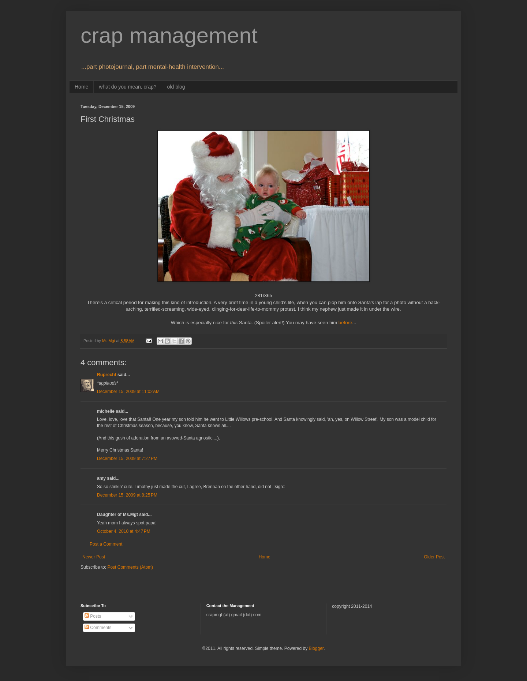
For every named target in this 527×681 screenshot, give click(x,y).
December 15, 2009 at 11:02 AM (128, 391)
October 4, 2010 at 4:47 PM (123, 531)
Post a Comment (106, 544)
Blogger (316, 648)
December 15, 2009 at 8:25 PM (127, 495)
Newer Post (93, 557)
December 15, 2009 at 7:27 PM (127, 458)
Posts (93, 616)
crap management (169, 35)
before (345, 322)
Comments (98, 627)
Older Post (434, 557)
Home (81, 87)
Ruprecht (106, 374)
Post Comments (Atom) (130, 567)
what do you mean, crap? (127, 87)
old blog (176, 87)
